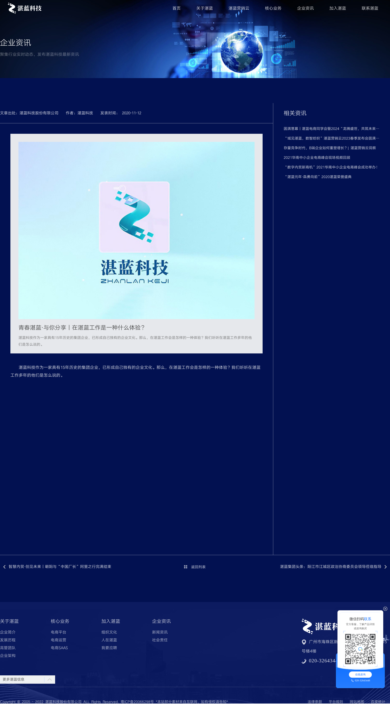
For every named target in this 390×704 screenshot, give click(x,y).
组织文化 (109, 632)
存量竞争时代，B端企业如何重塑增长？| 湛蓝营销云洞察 (330, 148)
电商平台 (58, 632)
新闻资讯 (160, 632)
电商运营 (58, 640)
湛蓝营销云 (239, 8)
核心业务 (273, 8)
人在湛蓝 (109, 640)
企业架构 (8, 656)
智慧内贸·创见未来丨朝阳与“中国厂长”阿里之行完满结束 (60, 567)
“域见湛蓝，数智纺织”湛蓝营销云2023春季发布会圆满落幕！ (332, 138)
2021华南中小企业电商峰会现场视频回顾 (317, 158)
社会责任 (160, 640)
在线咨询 (360, 674)
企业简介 (8, 632)
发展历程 (8, 640)
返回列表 (198, 567)
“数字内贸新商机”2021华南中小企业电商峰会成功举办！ (331, 167)
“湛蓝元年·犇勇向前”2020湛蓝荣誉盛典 (318, 177)
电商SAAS (59, 648)
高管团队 (8, 648)
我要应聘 (109, 648)
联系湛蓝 (370, 8)
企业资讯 (305, 8)
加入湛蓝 (337, 8)
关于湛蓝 (204, 8)
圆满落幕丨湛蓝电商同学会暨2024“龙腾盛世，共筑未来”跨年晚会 (332, 129)
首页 (176, 8)
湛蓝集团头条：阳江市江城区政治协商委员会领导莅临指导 (330, 567)
